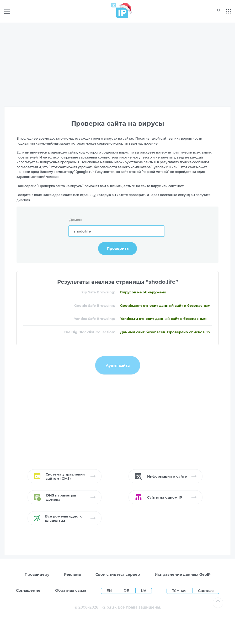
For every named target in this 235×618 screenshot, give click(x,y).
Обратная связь (70, 590)
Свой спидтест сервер (117, 574)
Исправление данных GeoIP (183, 574)
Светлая (206, 590)
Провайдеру (37, 574)
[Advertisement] (117, 63)
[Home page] (119, 10)
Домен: (75, 220)
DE (127, 590)
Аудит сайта (118, 365)
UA (143, 590)
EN (109, 590)
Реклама (72, 574)
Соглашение (28, 590)
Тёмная (179, 590)
